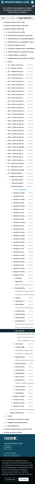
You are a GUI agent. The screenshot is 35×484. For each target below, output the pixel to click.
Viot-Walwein (19, 393)
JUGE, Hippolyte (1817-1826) (25, 334)
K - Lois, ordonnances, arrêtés (15, 32)
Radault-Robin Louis (21, 373)
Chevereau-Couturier (22, 301)
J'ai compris (23, 479)
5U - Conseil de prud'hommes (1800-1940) (21, 163)
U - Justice (9, 62)
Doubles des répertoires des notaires (21, 176)
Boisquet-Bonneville (21, 288)
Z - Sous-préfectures (12, 426)
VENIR (8, 447)
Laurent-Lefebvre (20, 347)
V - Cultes (9, 416)
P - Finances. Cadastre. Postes (15, 45)
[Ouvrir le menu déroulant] (2, 2)
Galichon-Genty (20, 314)
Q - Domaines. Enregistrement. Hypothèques (20, 48)
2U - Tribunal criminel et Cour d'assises (20, 68)
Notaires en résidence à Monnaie (23, 209)
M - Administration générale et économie (19, 35)
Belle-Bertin (19, 281)
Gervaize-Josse (20, 317)
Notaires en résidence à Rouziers (23, 242)
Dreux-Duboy (19, 304)
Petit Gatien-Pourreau (22, 370)
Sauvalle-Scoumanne (22, 380)
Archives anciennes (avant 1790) (14, 22)
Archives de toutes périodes (13, 432)
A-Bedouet (18, 278)
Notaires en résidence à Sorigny (23, 272)
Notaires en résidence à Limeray (23, 199)
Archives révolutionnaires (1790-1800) (16, 25)
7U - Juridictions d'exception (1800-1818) (21, 170)
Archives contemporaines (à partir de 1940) (18, 429)
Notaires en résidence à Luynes (23, 203)
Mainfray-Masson (20, 357)
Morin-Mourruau (20, 363)
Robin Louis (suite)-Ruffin (23, 377)
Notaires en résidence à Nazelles (23, 222)
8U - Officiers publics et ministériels (19, 173)
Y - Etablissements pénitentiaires (16, 422)
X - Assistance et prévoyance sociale (17, 419)
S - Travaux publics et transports (16, 55)
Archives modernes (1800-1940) (14, 29)
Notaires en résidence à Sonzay (23, 268)
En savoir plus (10, 479)
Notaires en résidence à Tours (22, 275)
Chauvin (17, 298)
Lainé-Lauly (19, 344)
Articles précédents (19, 189)
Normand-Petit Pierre (22, 367)
